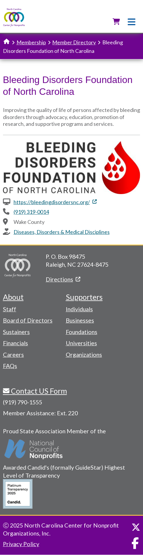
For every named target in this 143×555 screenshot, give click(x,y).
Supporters (84, 296)
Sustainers (16, 331)
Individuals (79, 309)
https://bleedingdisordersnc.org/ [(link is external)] (55, 202)
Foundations (81, 331)
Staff (9, 309)
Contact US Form (38, 390)
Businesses (80, 320)
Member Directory (74, 42)
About (13, 296)
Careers (13, 354)
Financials (15, 342)
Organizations (84, 354)
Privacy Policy (21, 543)
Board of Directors (27, 320)
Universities (81, 342)
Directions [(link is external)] (63, 279)
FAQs (10, 365)
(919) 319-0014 (31, 212)
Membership (31, 42)
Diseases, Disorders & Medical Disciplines (62, 232)
